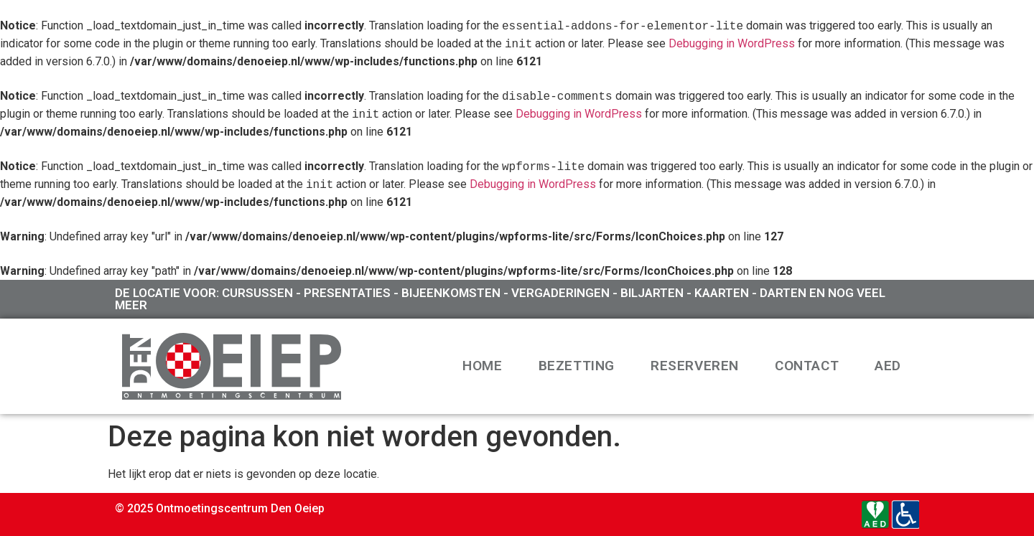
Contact (807, 365)
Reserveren (695, 365)
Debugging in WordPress (732, 44)
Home (482, 365)
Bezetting (577, 365)
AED (888, 365)
